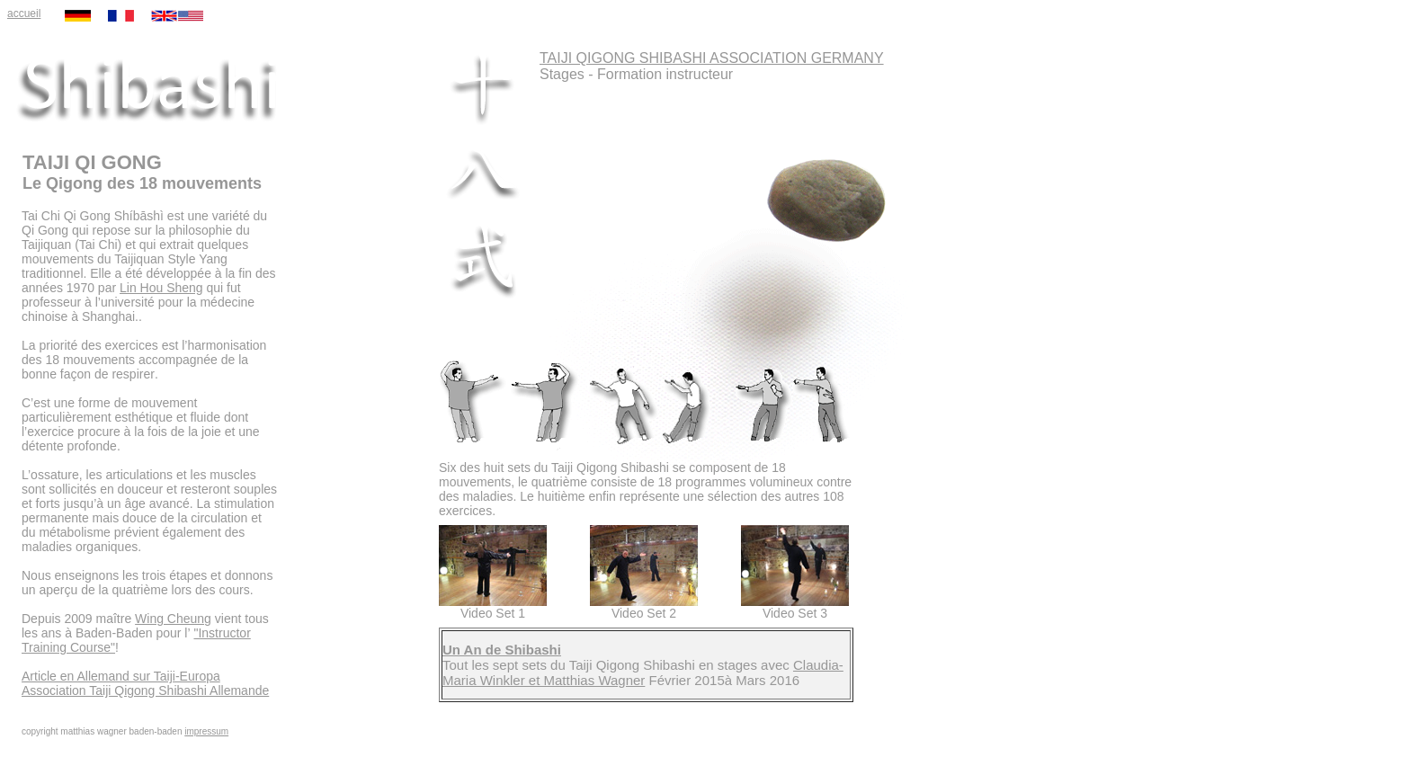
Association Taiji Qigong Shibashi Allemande (145, 690)
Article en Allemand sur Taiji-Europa (121, 676)
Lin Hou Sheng (161, 288)
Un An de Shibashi (501, 649)
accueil (23, 13)
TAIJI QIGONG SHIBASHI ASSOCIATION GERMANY (712, 58)
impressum (206, 731)
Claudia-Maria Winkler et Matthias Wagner (642, 672)
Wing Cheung (173, 618)
